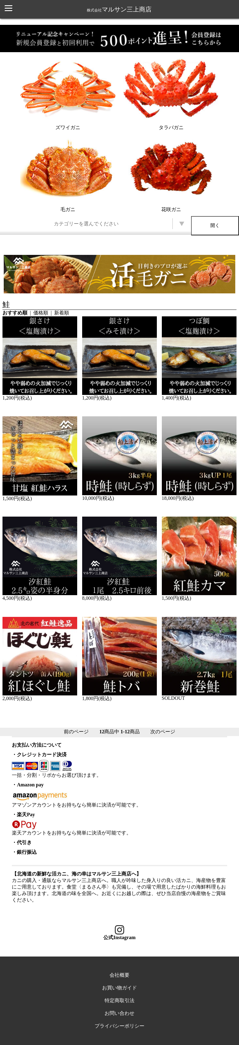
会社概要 (119, 975)
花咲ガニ (171, 174)
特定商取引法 (119, 1000)
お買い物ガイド (119, 987)
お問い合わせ (119, 1013)
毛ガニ (68, 174)
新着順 (61, 312)
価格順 (40, 312)
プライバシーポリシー (119, 1026)
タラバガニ (171, 92)
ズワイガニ (68, 92)
